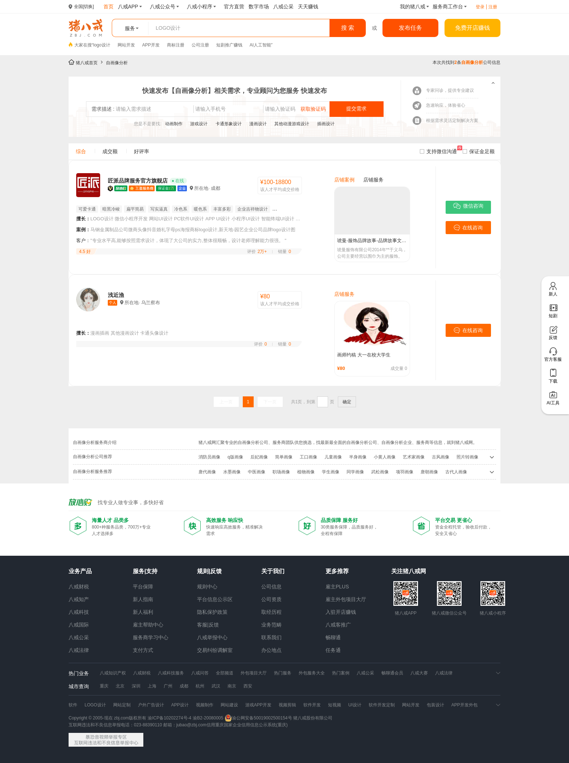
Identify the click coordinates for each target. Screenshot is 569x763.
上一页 (226, 401)
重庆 (104, 686)
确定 (347, 401)
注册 (492, 6)
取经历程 (271, 612)
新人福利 (143, 612)
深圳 (136, 686)
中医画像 (256, 471)
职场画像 (281, 471)
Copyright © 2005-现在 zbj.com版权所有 (107, 718)
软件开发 (312, 704)
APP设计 (180, 704)
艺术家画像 (414, 457)
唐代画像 (207, 471)
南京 (232, 686)
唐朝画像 (429, 471)
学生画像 (330, 471)
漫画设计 (258, 123)
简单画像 (283, 457)
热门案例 (340, 673)
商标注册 (175, 45)
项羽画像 (404, 471)
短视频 (334, 704)
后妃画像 (259, 457)
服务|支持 (145, 571)
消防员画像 (209, 457)
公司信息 (271, 586)
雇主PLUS (337, 586)
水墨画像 (232, 471)
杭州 (200, 686)
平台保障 (143, 586)
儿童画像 (333, 457)
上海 (152, 686)
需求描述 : (103, 109)
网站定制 (122, 704)
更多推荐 (337, 571)
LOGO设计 (95, 704)
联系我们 (271, 637)
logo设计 (101, 45)
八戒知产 (79, 599)
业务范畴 (271, 625)
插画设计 (326, 123)
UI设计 (354, 704)
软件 (73, 704)
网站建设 (229, 704)
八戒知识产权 (113, 673)
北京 (120, 686)
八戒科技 (79, 612)
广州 (168, 686)
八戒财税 (79, 586)
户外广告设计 (151, 704)
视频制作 (204, 704)
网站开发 (126, 45)
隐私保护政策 (212, 612)
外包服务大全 (312, 673)
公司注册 (200, 45)
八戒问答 (200, 673)
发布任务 (410, 28)
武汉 (216, 686)
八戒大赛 (419, 673)
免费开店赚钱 (472, 28)
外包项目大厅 (254, 673)
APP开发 (151, 45)
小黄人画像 (385, 457)
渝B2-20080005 (208, 718)
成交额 (110, 151)
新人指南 (143, 599)
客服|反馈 (208, 625)
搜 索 (347, 28)
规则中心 (207, 586)
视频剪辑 (287, 704)
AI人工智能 (260, 45)
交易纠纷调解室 (215, 650)
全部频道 (224, 673)
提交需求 (356, 108)
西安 (247, 686)
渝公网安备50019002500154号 (258, 718)
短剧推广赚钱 (229, 45)
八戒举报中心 (212, 637)
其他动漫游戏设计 (292, 123)
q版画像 (235, 457)
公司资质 (271, 599)
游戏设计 (199, 123)
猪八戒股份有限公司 (312, 718)
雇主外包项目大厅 (346, 599)
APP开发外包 (464, 704)
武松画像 (380, 471)
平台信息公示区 (215, 599)
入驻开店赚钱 (341, 612)
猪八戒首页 (87, 62)
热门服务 (282, 673)
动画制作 (174, 123)
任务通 (333, 650)
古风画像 (440, 457)
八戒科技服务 (171, 673)
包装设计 (435, 704)
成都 (184, 686)
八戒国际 (79, 625)
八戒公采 (79, 637)
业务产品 (80, 571)
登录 (480, 6)
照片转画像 (467, 457)
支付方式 (143, 650)
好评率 (141, 151)
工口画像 (308, 457)
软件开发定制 (382, 704)
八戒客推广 (338, 625)
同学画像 (355, 471)
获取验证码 (313, 109)
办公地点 (271, 650)
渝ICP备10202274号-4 (169, 718)
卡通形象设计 (229, 123)
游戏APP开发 (258, 704)
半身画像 (358, 457)
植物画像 (306, 471)
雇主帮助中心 (148, 625)
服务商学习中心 (150, 637)
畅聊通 (333, 637)
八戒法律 (79, 650)
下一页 (270, 401)
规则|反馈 (209, 571)
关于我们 (272, 571)
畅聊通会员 (392, 673)
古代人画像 (456, 471)
